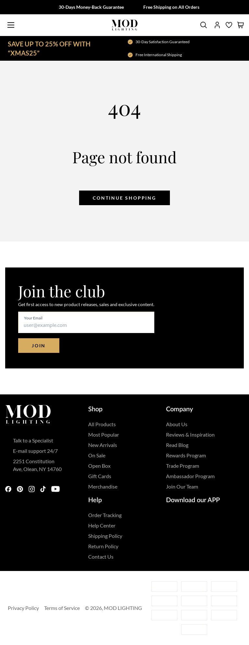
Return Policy (103, 546)
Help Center (101, 525)
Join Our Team (182, 486)
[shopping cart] (240, 25)
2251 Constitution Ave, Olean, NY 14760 (37, 465)
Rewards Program (186, 455)
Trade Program (182, 466)
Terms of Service (62, 608)
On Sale (96, 455)
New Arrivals (102, 445)
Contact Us (100, 556)
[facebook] (8, 489)
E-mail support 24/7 (35, 451)
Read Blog (177, 445)
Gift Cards (99, 476)
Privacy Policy (23, 608)
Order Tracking (105, 515)
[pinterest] (20, 489)
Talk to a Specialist (33, 440)
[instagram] (32, 489)
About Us (176, 424)
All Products (102, 424)
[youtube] (56, 489)
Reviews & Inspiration (190, 434)
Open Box (99, 466)
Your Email (33, 318)
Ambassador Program (190, 476)
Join (39, 345)
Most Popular (103, 434)
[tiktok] (43, 489)
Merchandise (102, 486)
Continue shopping (124, 198)
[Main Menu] (11, 25)
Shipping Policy (105, 536)
